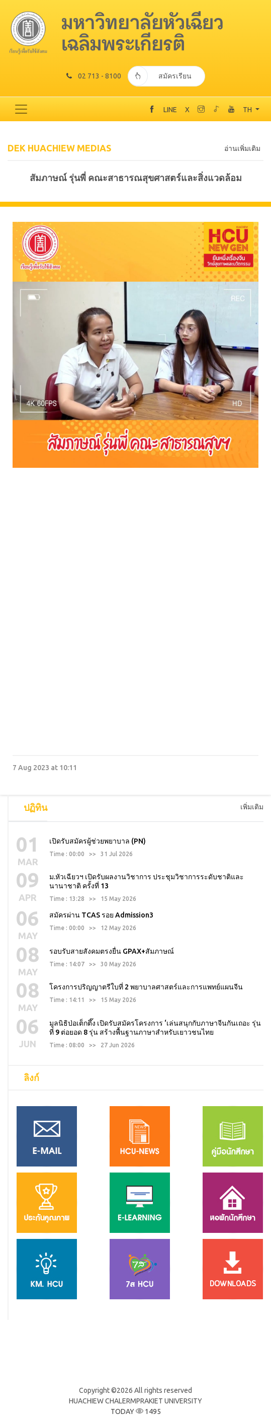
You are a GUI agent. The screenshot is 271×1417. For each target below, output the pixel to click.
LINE (170, 110)
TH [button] (248, 110)
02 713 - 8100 (93, 76)
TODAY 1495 (136, 1411)
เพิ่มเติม (251, 807)
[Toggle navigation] (21, 109)
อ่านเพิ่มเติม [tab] (242, 148)
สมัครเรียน (160, 76)
